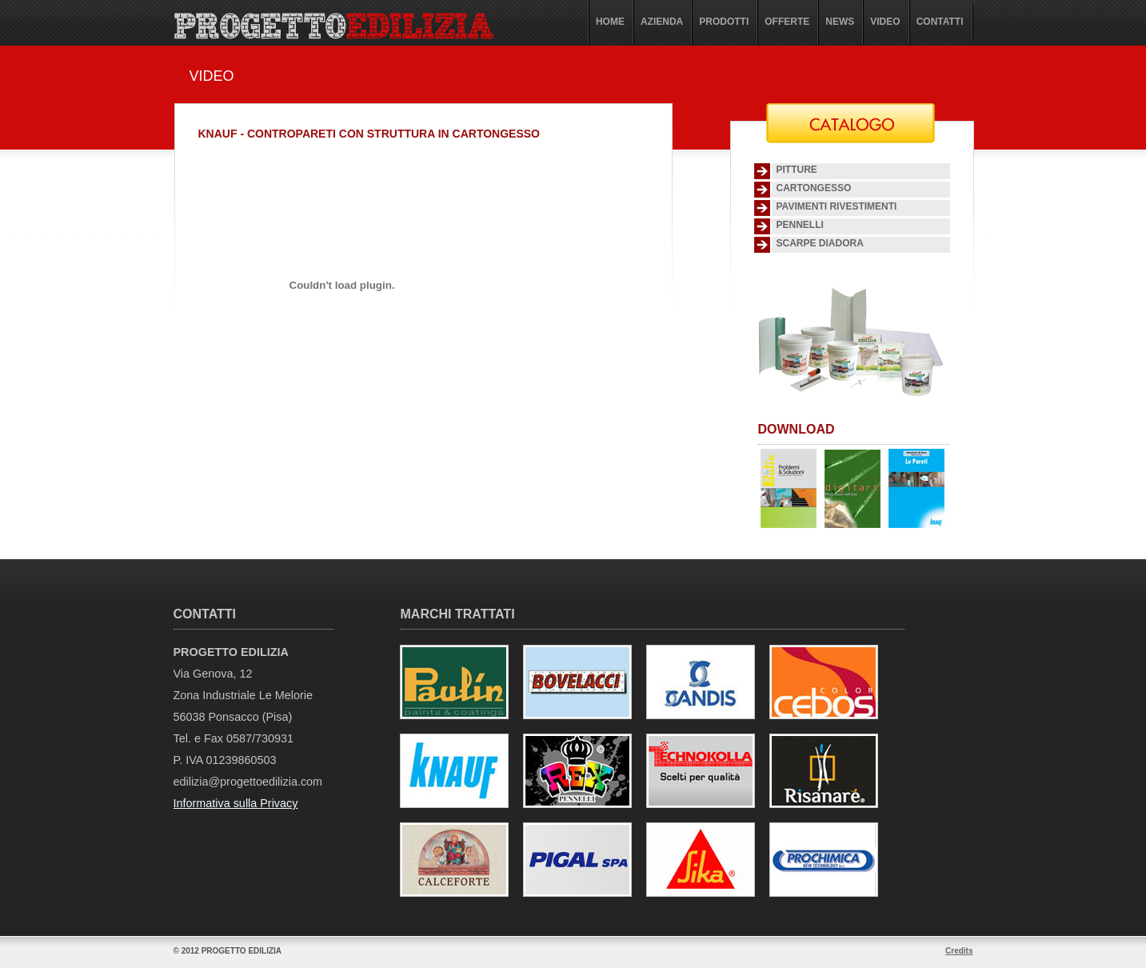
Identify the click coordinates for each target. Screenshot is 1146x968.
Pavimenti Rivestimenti (837, 206)
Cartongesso (814, 188)
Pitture (797, 169)
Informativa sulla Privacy (236, 803)
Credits (958, 950)
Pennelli (800, 224)
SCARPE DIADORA (820, 243)
